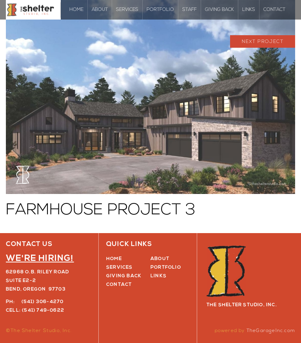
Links (248, 9)
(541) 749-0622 (43, 310)
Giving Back (219, 9)
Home (76, 9)
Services (127, 9)
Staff (189, 9)
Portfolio (160, 9)
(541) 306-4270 (43, 302)
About (100, 9)
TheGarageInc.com (271, 331)
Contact (274, 9)
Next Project (262, 42)
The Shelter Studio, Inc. (33, 10)
